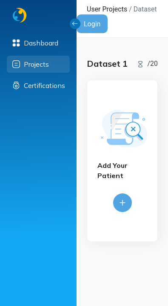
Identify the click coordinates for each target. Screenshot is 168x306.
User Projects (107, 9)
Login (92, 24)
